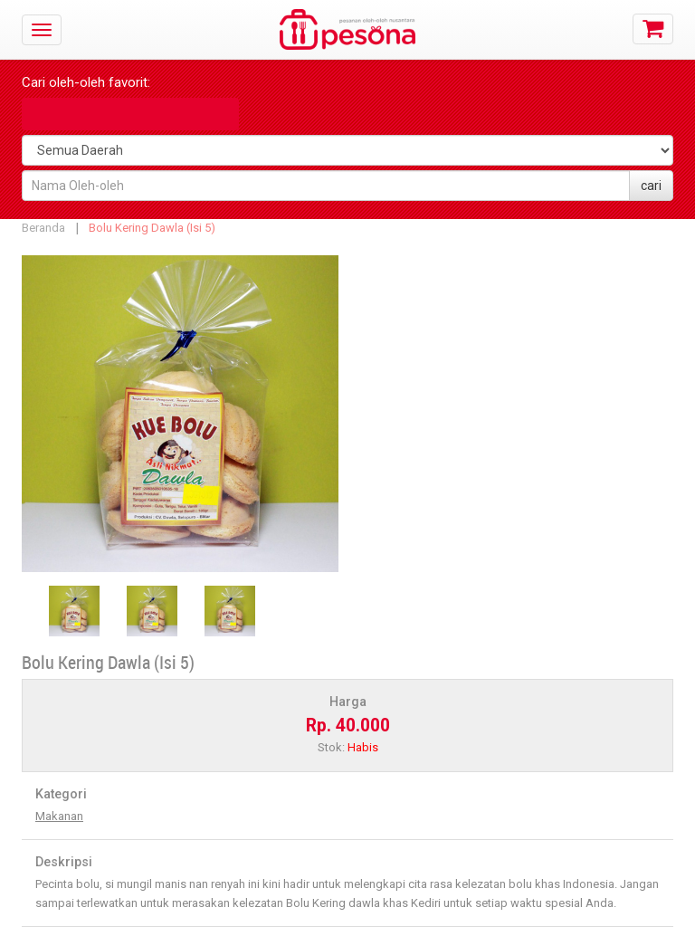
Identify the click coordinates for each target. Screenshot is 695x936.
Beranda (43, 227)
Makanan (59, 816)
